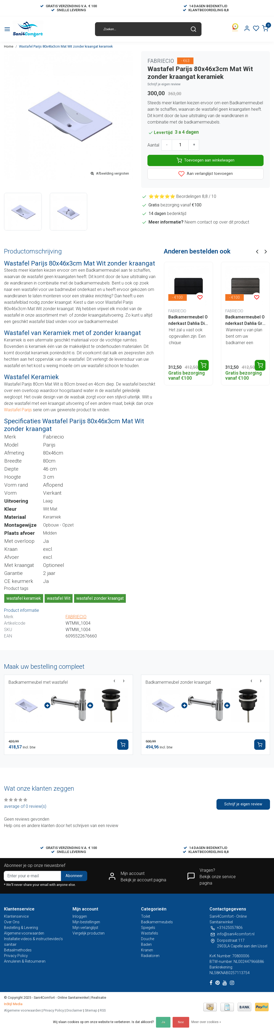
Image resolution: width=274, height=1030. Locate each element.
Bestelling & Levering (21, 927)
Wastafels (149, 933)
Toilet (145, 916)
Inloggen (80, 916)
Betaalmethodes (18, 950)
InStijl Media (13, 1004)
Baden (146, 944)
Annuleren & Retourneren (24, 961)
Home (8, 46)
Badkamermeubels (157, 922)
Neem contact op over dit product (217, 222)
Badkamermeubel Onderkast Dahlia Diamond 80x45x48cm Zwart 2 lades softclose (188, 320)
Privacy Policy (16, 956)
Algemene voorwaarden (24, 933)
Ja (163, 1022)
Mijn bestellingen (86, 922)
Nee (181, 1022)
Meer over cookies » (206, 1022)
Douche (147, 939)
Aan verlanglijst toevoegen (205, 174)
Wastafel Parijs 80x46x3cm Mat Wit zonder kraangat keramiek (66, 46)
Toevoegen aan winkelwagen (205, 160)
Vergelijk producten (89, 933)
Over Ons (12, 922)
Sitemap (91, 1010)
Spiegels (148, 927)
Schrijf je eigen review (164, 84)
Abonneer (74, 876)
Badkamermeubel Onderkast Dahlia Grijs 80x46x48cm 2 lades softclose (245, 320)
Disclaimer (74, 1010)
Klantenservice (16, 916)
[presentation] (114, 681)
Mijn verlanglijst (85, 927)
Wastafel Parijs (18, 409)
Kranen (147, 950)
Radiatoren (150, 956)
